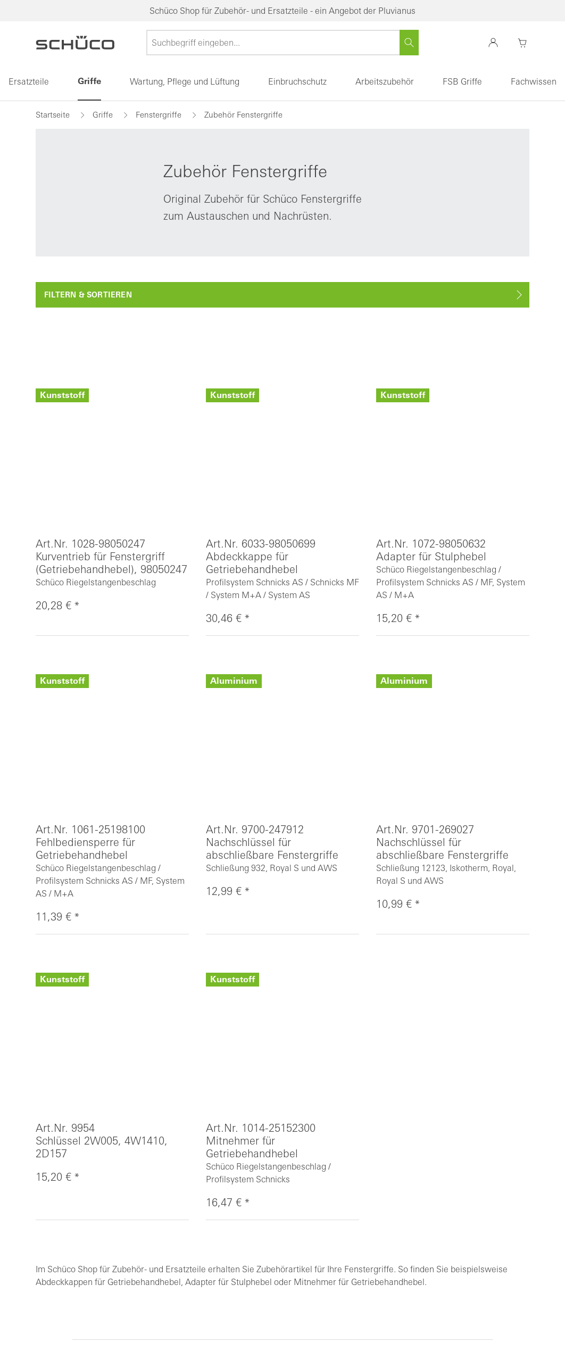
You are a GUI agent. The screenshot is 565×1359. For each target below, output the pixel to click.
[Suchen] (409, 42)
